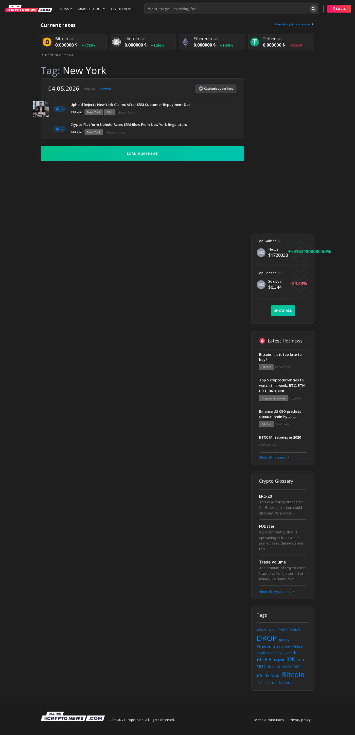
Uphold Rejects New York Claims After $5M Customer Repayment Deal (131, 104)
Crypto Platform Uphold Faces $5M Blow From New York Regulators (129, 124)
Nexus (273, 249)
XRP (288, 647)
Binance (274, 666)
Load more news (142, 153)
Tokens (285, 682)
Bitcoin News (126, 112)
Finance (299, 646)
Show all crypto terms (277, 591)
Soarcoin (275, 281)
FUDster (267, 526)
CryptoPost (296, 398)
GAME (286, 666)
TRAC (272, 630)
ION (291, 659)
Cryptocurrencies (273, 398)
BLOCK (264, 659)
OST (296, 666)
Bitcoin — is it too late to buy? (280, 357)
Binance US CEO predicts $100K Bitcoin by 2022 (280, 414)
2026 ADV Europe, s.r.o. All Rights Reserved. (142, 720)
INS (259, 682)
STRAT (295, 629)
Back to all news (57, 54)
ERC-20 (265, 496)
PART (283, 629)
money (284, 639)
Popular (89, 89)
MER (109, 112)
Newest (105, 89)
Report (279, 660)
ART (301, 659)
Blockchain (268, 675)
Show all (283, 310)
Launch (290, 652)
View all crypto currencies (294, 24)
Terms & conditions (268, 720)
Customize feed (216, 88)
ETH (280, 647)
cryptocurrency (269, 652)
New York (94, 112)
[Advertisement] (282, 152)
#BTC (261, 666)
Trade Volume (272, 562)
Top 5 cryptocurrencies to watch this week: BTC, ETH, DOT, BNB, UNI (282, 385)
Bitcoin (266, 367)
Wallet (261, 629)
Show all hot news (274, 457)
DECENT (270, 683)
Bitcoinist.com (116, 132)
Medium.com (283, 367)
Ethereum (266, 646)
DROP (267, 638)
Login (339, 9)
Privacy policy (300, 720)
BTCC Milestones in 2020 (280, 437)
